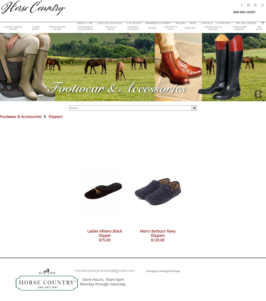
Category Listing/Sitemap (163, 271)
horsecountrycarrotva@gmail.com (105, 270)
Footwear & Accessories (21, 116)
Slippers (55, 116)
